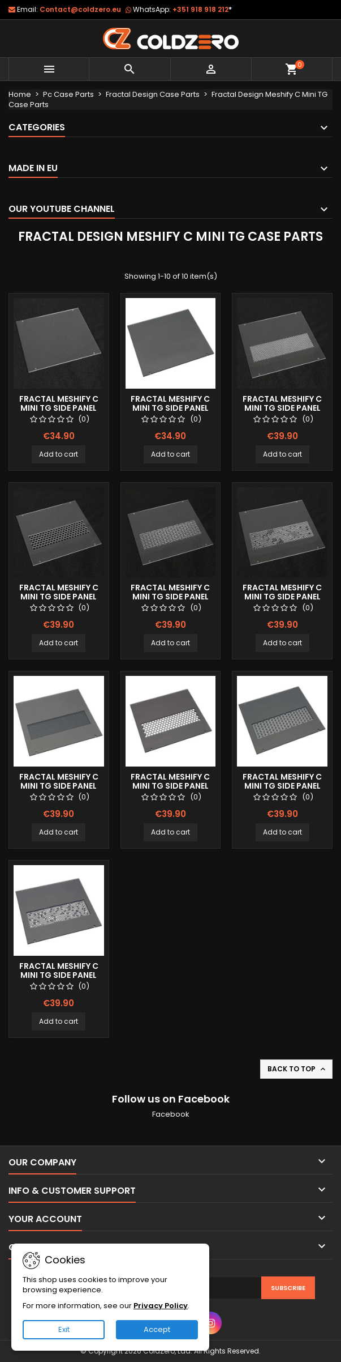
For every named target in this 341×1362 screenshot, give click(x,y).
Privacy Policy (160, 1305)
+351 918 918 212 (202, 9)
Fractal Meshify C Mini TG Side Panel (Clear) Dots (282, 408)
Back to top (297, 1069)
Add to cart (58, 454)
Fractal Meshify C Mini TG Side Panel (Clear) (58, 408)
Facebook (170, 1114)
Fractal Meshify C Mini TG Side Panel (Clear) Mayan (282, 596)
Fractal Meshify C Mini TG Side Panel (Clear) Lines (170, 596)
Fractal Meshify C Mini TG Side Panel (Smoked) (170, 408)
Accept (157, 1329)
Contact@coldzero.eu (80, 9)
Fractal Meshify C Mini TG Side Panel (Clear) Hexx (58, 596)
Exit (64, 1329)
